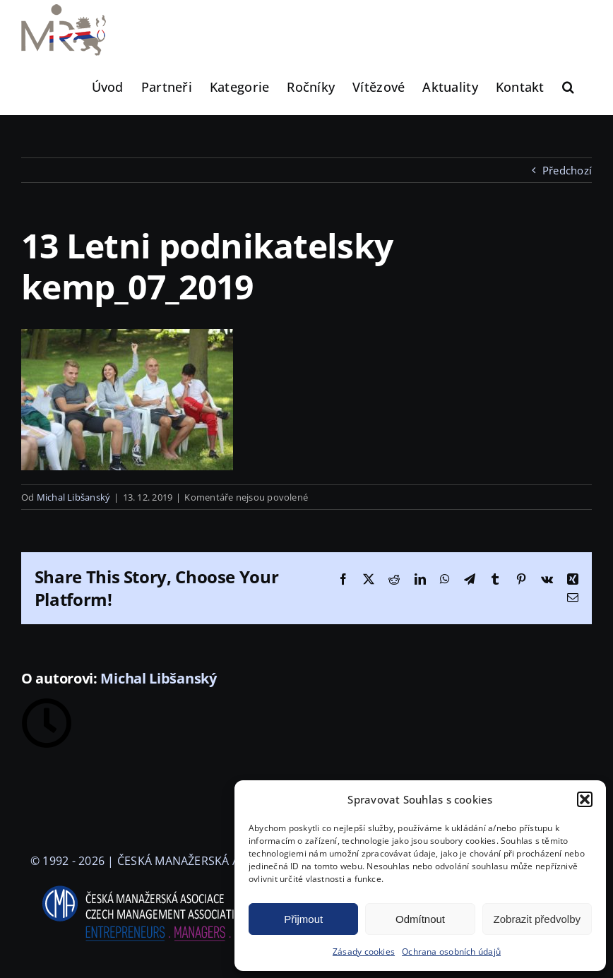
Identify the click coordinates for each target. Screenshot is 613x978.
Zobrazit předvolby (537, 919)
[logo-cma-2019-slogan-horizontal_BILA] (158, 886)
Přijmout (303, 919)
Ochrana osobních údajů (451, 952)
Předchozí (567, 170)
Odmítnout (420, 919)
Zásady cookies (364, 952)
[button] (585, 799)
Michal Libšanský (74, 497)
